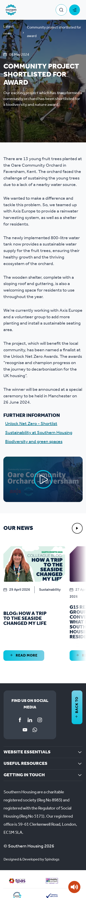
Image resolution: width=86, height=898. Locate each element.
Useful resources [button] (25, 764)
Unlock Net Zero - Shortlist (31, 424)
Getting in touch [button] (24, 775)
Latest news (8, 30)
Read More (23, 655)
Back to (76, 707)
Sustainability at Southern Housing (38, 433)
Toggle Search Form (61, 9)
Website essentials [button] (27, 752)
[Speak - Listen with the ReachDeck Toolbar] (74, 887)
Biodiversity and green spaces (33, 442)
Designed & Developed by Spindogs (32, 859)
